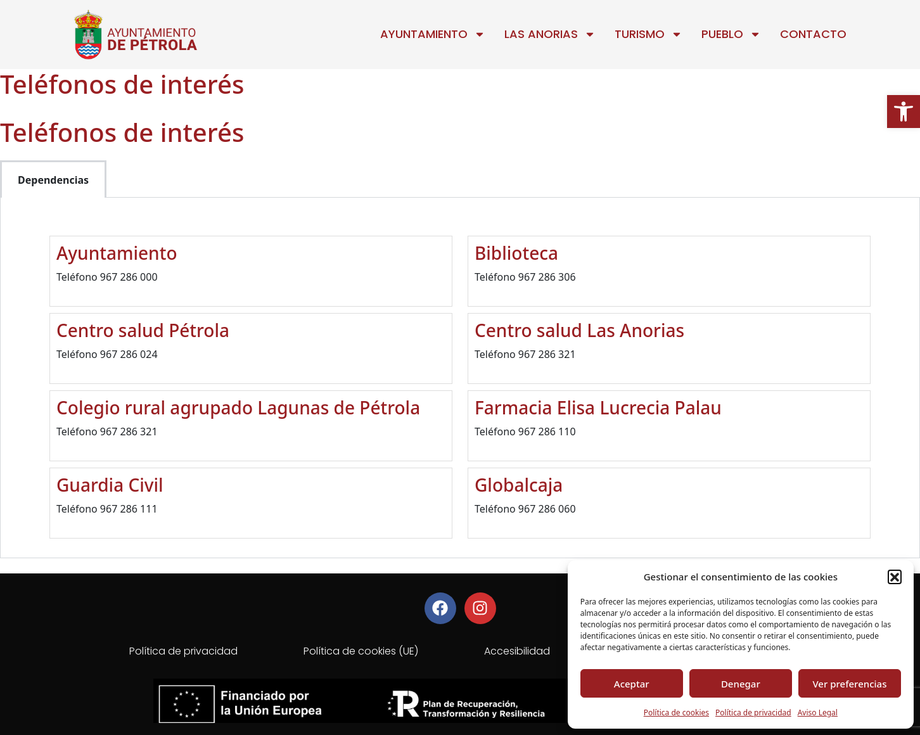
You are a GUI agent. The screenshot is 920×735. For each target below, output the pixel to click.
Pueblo (731, 34)
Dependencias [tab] (53, 180)
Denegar (740, 683)
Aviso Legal (818, 712)
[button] (903, 111)
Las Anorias (550, 34)
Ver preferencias (849, 683)
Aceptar (631, 683)
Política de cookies (676, 712)
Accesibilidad (517, 651)
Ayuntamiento (432, 34)
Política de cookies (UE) (360, 651)
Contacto (813, 34)
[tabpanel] (460, 378)
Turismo (648, 34)
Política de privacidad (753, 712)
